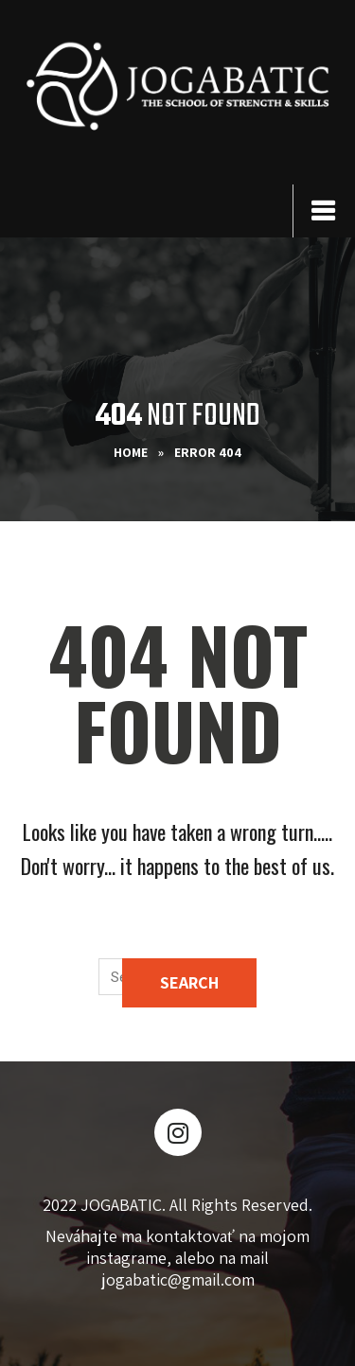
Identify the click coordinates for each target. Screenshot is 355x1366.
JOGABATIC (121, 1205)
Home (131, 452)
